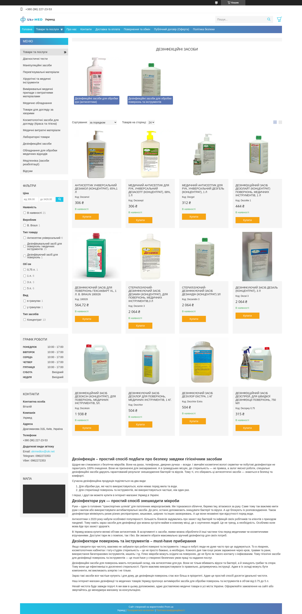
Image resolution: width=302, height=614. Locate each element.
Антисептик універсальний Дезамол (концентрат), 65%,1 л (96, 189)
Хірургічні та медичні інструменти (37, 80)
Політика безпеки (204, 29)
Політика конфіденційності (170, 610)
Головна (27, 29)
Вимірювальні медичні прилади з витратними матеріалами (38, 92)
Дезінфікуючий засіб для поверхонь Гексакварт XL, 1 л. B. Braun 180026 (96, 291)
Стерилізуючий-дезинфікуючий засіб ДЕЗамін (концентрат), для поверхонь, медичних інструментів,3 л (148, 294)
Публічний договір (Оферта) (171, 29)
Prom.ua (169, 607)
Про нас (71, 29)
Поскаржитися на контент (140, 610)
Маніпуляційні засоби (37, 65)
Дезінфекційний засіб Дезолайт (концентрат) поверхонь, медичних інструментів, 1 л (253, 190)
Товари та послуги (47, 29)
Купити (87, 216)
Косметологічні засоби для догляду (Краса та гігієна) (41, 121)
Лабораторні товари (36, 136)
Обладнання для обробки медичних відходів (40, 152)
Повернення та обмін (137, 29)
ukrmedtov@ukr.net (43, 451)
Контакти (85, 29)
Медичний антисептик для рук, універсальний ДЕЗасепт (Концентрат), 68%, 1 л (149, 190)
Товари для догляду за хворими (38, 111)
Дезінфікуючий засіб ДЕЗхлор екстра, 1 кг (197, 395)
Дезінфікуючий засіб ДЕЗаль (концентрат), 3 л (257, 289)
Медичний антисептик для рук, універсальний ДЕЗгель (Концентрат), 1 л (203, 189)
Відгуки (28, 171)
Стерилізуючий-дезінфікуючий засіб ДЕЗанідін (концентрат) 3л (201, 291)
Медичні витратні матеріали (41, 130)
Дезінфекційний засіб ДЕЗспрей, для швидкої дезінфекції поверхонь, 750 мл (256, 398)
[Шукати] (268, 19)
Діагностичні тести (35, 58)
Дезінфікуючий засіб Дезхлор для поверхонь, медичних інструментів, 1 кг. (150, 396)
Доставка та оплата (108, 29)
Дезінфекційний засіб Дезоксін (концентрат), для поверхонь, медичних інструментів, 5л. (95, 398)
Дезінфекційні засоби (37, 143)
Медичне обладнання (37, 103)
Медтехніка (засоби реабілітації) (36, 162)
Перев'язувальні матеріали (41, 72)
